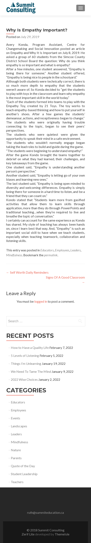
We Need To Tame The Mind (31, 371)
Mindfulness (14, 255)
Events (15, 418)
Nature (16, 450)
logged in (40, 301)
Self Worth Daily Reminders (27, 272)
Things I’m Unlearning (26, 363)
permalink (51, 255)
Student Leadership (24, 474)
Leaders (75, 250)
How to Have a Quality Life (30, 347)
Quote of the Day (23, 466)
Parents (16, 458)
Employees (62, 250)
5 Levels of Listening (25, 355)
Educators (47, 250)
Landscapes (19, 426)
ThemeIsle (62, 534)
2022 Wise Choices (24, 379)
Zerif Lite (28, 534)
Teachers (17, 482)
